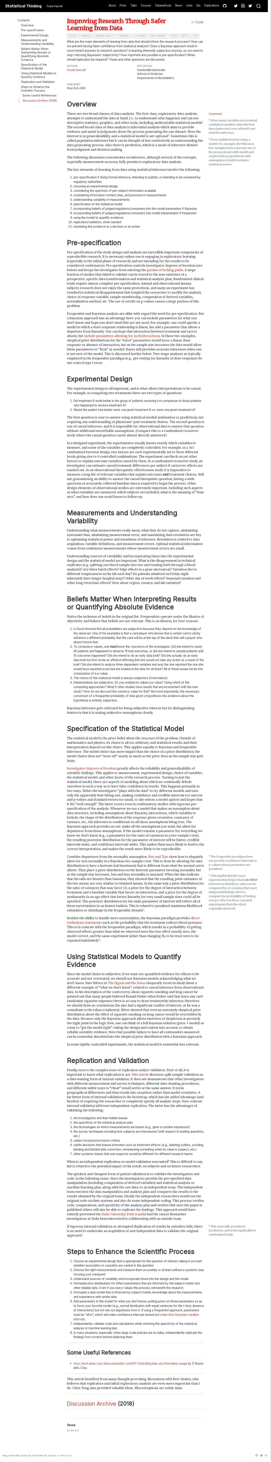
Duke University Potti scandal (124, 1214)
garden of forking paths (165, 270)
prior (174, 36)
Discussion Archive (91, 1403)
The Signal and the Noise (126, 983)
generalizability (104, 36)
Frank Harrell (76, 70)
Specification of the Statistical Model (34, 66)
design (72, 36)
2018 (195, 36)
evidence (86, 36)
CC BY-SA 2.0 (64, 1455)
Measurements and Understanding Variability (37, 42)
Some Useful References (40, 95)
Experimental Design (35, 35)
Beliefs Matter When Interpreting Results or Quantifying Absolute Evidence (36, 54)
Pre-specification (32, 30)
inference (124, 36)
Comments (215, 113)
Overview (27, 25)
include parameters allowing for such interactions (122, 336)
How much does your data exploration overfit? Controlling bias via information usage (130, 1363)
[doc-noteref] (202, 123)
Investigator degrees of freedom (91, 768)
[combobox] (259, 6)
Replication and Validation (38, 82)
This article (140, 1074)
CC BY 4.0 (73, 1430)
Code (197, 22)
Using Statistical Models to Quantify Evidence (38, 75)
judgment (140, 36)
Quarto (24, 1455)
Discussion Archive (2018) (40, 100)
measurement (158, 36)
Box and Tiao (158, 857)
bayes (185, 36)
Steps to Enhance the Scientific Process (35, 88)
